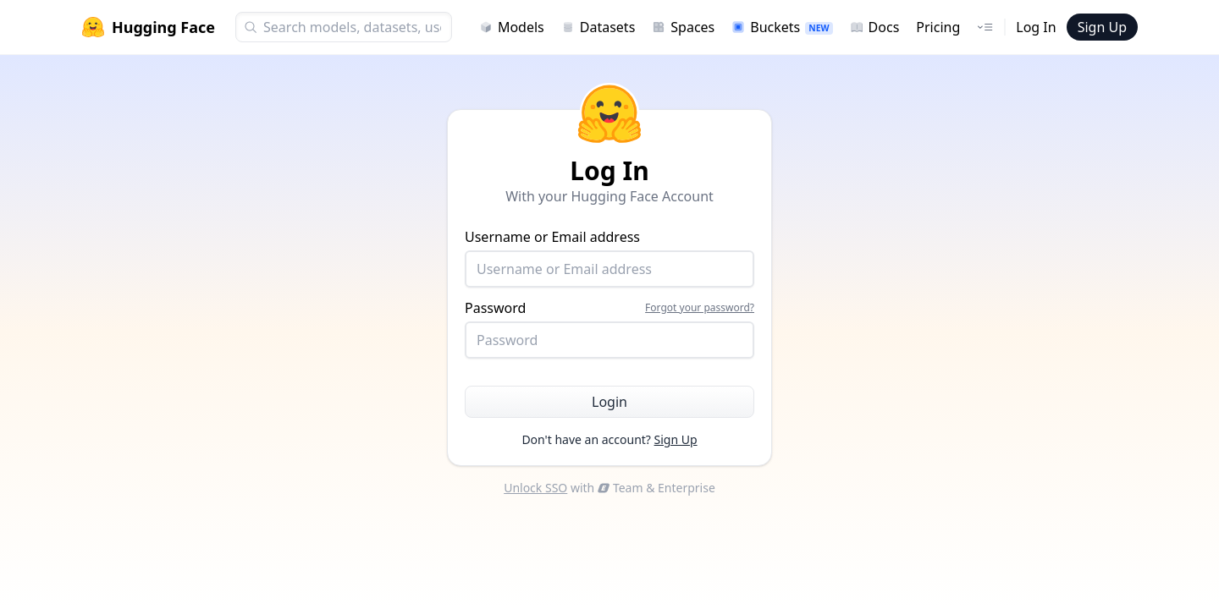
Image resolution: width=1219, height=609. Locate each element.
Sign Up (1102, 27)
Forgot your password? (699, 308)
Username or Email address (609, 258)
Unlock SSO (535, 488)
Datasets (598, 27)
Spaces (683, 27)
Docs (875, 27)
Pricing (938, 27)
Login (609, 401)
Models (511, 27)
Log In (1036, 27)
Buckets (781, 27)
